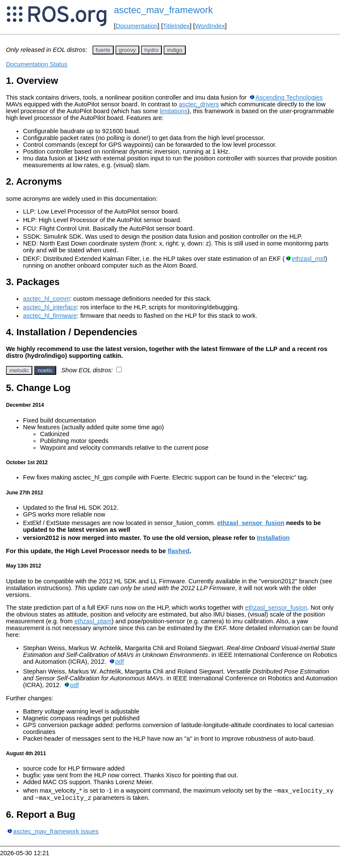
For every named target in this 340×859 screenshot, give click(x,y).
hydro (151, 50)
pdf (119, 661)
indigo (174, 50)
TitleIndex (176, 26)
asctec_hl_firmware (50, 315)
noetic (45, 370)
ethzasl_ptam (92, 621)
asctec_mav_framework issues (55, 833)
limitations (173, 111)
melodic (19, 370)
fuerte (103, 50)
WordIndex (210, 26)
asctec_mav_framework (163, 10)
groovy (127, 50)
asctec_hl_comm (46, 298)
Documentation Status (36, 64)
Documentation (136, 26)
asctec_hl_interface (50, 307)
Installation (273, 537)
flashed (179, 551)
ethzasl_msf (308, 258)
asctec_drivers (199, 104)
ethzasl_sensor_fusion (250, 522)
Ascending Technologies (289, 97)
